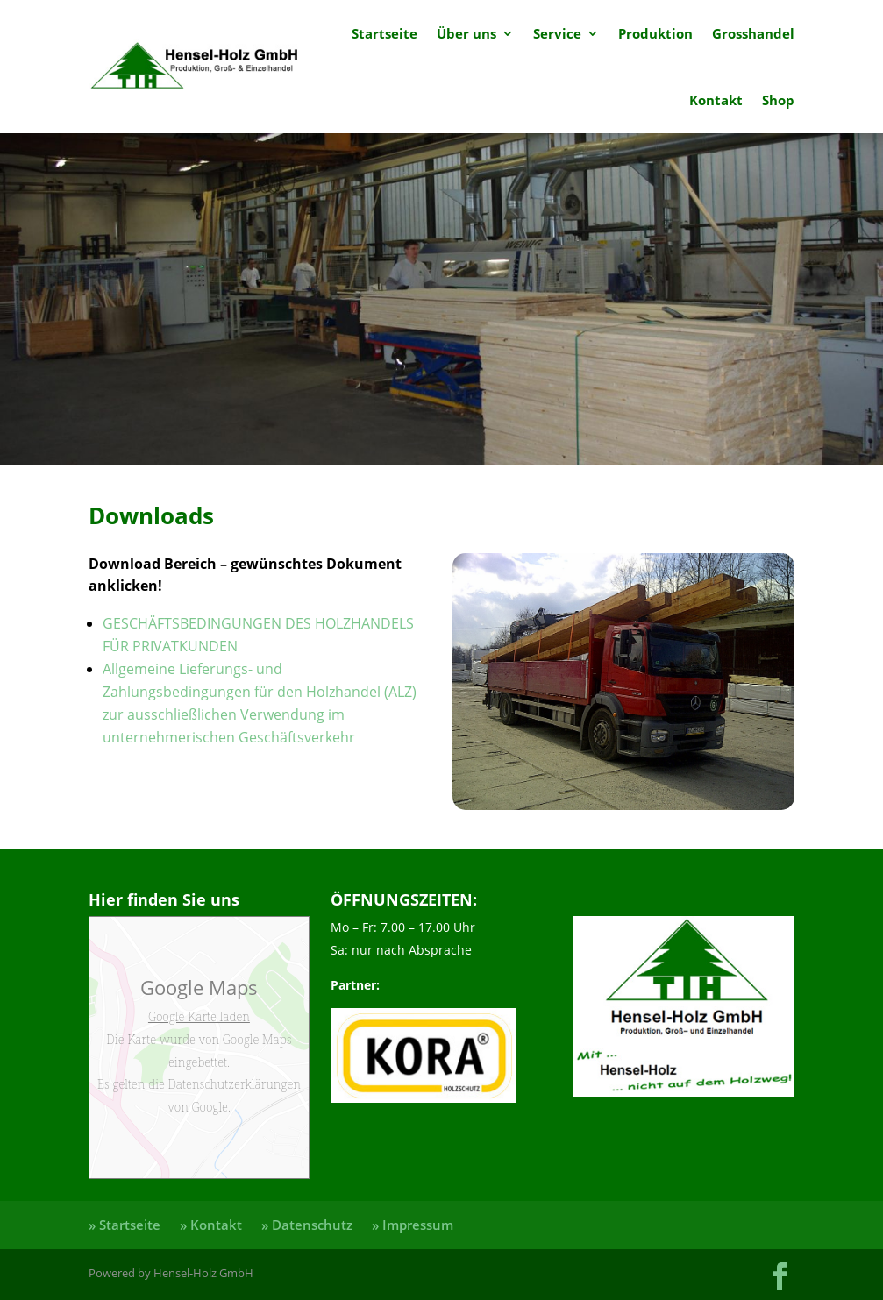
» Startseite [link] (124, 1224)
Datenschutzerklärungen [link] (233, 1084)
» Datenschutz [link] (306, 1224)
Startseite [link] (384, 33)
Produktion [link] (655, 33)
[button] (780, 1276)
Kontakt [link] (716, 100)
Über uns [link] (466, 33)
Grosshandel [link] (753, 33)
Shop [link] (778, 100)
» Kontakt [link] (211, 1224)
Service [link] (557, 33)
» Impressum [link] (412, 1224)
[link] (195, 67)
